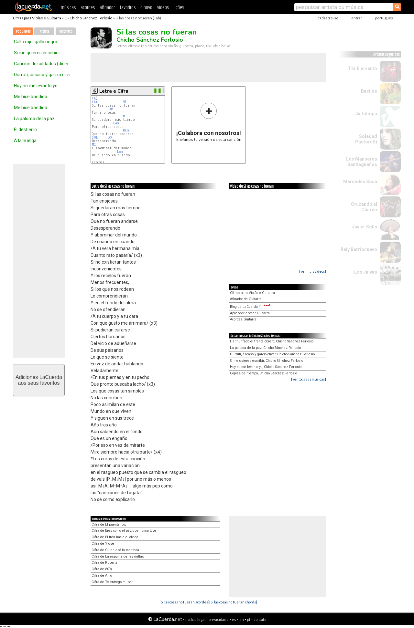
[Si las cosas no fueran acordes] (184, 602)
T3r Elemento (362, 68)
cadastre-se (328, 18)
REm (126, 130)
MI (125, 102)
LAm (94, 102)
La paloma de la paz (34, 118)
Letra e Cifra (113, 91)
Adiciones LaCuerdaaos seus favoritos (39, 380)
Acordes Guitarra (243, 319)
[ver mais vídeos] (312, 271)
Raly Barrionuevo (359, 249)
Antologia (366, 113)
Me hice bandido (30, 96)
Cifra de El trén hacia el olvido (115, 537)
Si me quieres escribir (36, 52)
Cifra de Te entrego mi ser (112, 582)
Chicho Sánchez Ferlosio (91, 18)
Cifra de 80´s (102, 569)
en (241, 619)
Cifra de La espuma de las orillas (118, 556)
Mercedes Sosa (360, 181)
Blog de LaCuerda (250, 307)
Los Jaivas (365, 272)
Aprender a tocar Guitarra (250, 313)
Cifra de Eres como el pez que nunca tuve (124, 531)
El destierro (25, 129)
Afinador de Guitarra (246, 299)
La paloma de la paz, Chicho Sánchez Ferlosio (265, 348)
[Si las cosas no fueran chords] (233, 602)
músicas (68, 8)
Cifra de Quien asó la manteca (115, 550)
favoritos (128, 8)
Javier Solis (364, 226)
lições (179, 8)
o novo (146, 8)
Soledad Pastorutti (366, 139)
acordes (88, 8)
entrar (356, 18)
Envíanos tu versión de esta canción (208, 122)
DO (110, 137)
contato (260, 619)
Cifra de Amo (102, 575)
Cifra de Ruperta (104, 562)
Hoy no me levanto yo (36, 85)
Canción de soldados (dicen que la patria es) (43, 63)
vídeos (163, 8)
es (234, 619)
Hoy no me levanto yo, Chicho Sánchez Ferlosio (265, 367)
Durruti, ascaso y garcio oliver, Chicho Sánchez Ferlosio (272, 354)
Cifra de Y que (103, 543)
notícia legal (195, 619)
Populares (23, 31)
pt (248, 619)
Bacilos (369, 91)
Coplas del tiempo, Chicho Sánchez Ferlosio (263, 373)
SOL (95, 137)
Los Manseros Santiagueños (361, 161)
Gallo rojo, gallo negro (35, 41)
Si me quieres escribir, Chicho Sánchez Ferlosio (266, 361)
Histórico (65, 31)
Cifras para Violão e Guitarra (37, 18)
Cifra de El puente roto (109, 524)
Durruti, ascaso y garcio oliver (43, 74)
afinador (107, 8)
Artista (44, 31)
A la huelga (25, 140)
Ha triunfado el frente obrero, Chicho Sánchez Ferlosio (271, 341)
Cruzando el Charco (364, 207)
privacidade (219, 619)
